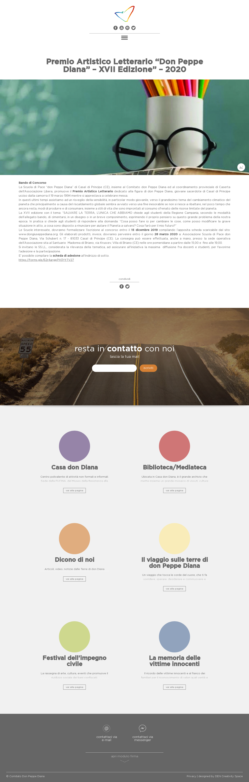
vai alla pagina (74, 490)
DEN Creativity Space (229, 776)
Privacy (191, 776)
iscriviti (148, 368)
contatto (124, 349)
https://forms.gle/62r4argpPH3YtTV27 (46, 260)
